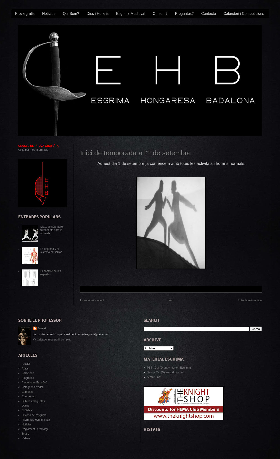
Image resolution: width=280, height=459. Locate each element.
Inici (171, 300)
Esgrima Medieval (130, 14)
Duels (25, 405)
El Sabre (27, 410)
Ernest (41, 328)
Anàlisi (26, 363)
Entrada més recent (92, 300)
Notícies (48, 14)
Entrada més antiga (250, 300)
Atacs (25, 368)
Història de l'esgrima (34, 415)
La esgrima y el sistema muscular (51, 250)
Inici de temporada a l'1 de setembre (135, 153)
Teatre (25, 433)
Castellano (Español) (34, 382)
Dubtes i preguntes (33, 401)
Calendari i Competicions (243, 14)
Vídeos (26, 438)
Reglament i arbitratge (35, 429)
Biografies (28, 378)
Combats (27, 391)
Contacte (208, 14)
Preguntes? (184, 14)
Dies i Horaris (97, 14)
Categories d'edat (32, 387)
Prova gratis (24, 14)
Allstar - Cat (154, 377)
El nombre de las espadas (50, 272)
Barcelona (28, 373)
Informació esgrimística (36, 419)
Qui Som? (71, 14)
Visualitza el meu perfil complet (52, 339)
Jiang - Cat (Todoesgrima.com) (166, 372)
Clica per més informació (33, 149)
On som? (160, 14)
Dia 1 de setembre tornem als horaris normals (51, 230)
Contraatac (28, 396)
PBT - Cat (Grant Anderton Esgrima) (169, 367)
